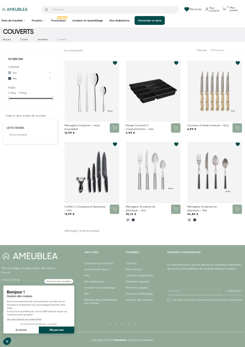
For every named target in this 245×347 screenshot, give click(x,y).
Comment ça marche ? (99, 263)
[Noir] (133, 219)
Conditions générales (139, 275)
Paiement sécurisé (137, 281)
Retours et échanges (139, 293)
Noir (30, 78)
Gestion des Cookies (139, 299)
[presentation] (193, 286)
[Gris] (127, 219)
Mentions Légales (137, 287)
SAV (86, 293)
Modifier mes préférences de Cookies (100, 301)
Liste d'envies (15, 127)
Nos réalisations (94, 281)
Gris (30, 72)
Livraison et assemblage (99, 287)
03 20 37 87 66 (11, 279)
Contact (131, 263)
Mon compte (134, 269)
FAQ (87, 275)
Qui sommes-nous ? (97, 269)
